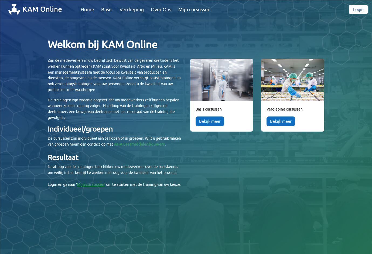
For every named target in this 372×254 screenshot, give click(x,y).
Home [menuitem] (87, 9)
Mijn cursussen (94, 199)
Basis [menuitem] (106, 9)
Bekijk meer (210, 121)
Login (358, 9)
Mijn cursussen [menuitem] (194, 9)
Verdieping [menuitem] (132, 9)
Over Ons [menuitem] (161, 9)
